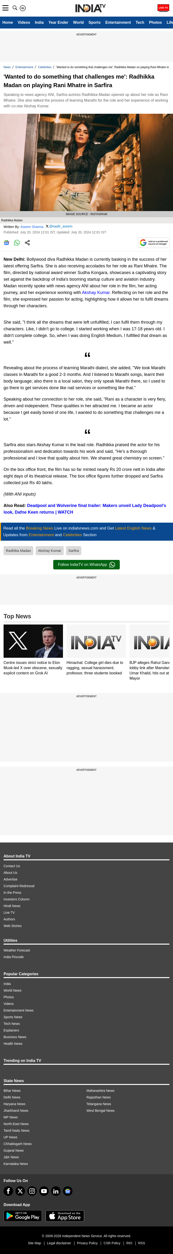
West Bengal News (100, 1110)
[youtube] (44, 1191)
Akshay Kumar (96, 292)
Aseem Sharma (31, 226)
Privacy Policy (87, 1243)
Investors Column (16, 899)
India (39, 22)
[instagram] (32, 1191)
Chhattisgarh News (18, 1144)
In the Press (12, 892)
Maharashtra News (100, 1091)
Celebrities (45, 67)
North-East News (16, 1124)
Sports (95, 22)
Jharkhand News (16, 1110)
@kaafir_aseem (60, 226)
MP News (11, 1117)
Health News (13, 1044)
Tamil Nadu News (16, 1130)
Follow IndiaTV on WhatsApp (86, 565)
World (78, 22)
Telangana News (98, 1104)
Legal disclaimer (59, 1243)
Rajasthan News (98, 1097)
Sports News (13, 1017)
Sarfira (73, 551)
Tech (140, 22)
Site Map (34, 1243)
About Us (10, 873)
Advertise (10, 879)
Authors (9, 919)
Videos (24, 22)
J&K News (11, 1157)
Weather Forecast (17, 950)
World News (12, 990)
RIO (129, 1243)
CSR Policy (112, 1243)
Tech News (12, 1024)
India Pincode (14, 957)
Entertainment (118, 22)
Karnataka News (16, 1164)
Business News (15, 1037)
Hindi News (12, 906)
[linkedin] (56, 1191)
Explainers (11, 1030)
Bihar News (12, 1091)
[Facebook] (8, 1191)
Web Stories (13, 926)
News (7, 67)
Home (7, 22)
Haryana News (14, 1104)
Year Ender (58, 22)
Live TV (9, 912)
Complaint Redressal (19, 886)
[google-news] (67, 1191)
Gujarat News (14, 1150)
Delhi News (12, 1097)
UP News (10, 1137)
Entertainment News (19, 1010)
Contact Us (12, 866)
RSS (141, 1243)
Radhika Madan (18, 551)
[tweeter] (20, 1191)
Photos (155, 22)
